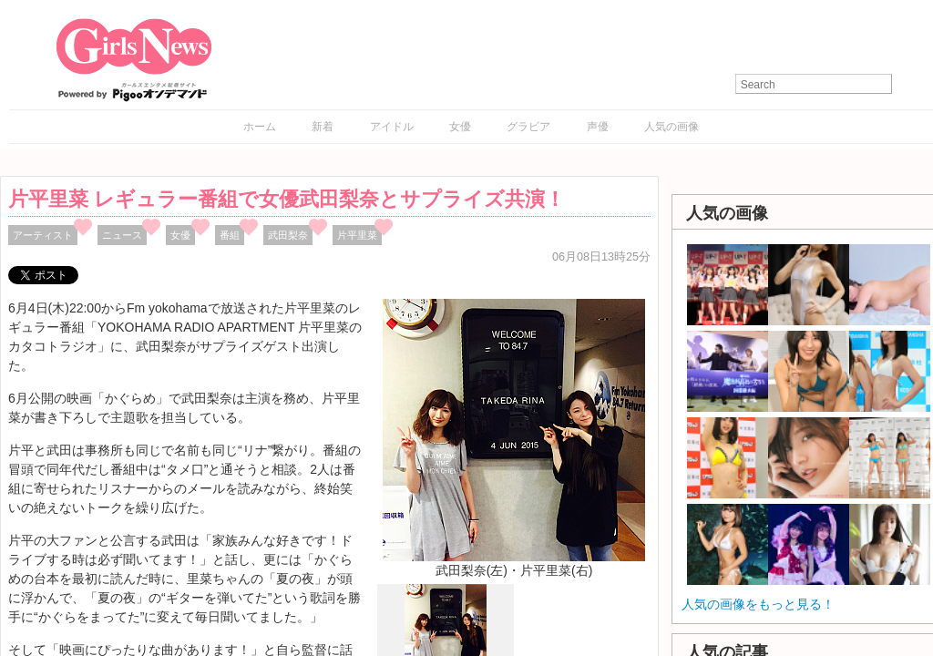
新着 (322, 126)
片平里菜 (357, 235)
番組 (230, 235)
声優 (598, 126)
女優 (460, 126)
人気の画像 (671, 126)
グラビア (528, 126)
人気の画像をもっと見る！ (758, 604)
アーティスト (43, 235)
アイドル (392, 126)
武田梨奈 (288, 235)
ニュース (122, 235)
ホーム (259, 126)
